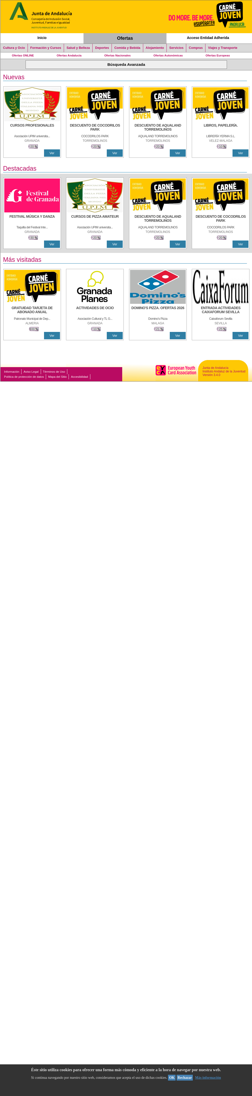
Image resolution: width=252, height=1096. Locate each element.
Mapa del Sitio (57, 376)
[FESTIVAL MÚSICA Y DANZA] (32, 219)
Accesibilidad (79, 376)
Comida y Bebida (127, 48)
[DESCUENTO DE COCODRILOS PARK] (95, 127)
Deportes (102, 48)
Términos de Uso (54, 371)
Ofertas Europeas (218, 55)
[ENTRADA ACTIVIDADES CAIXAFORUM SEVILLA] (220, 310)
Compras (196, 48)
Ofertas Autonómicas (168, 55)
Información (11, 371)
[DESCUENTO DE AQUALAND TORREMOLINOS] (158, 127)
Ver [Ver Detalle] (52, 153)
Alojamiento (155, 48)
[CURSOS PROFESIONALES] (32, 127)
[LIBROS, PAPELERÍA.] (220, 127)
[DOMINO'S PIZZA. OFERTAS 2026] (158, 310)
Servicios (176, 48)
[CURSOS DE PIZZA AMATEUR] (95, 219)
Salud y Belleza (78, 48)
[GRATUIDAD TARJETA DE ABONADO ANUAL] (32, 310)
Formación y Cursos (45, 48)
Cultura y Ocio (14, 48)
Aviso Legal (31, 371)
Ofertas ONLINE (23, 55)
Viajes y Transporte (222, 48)
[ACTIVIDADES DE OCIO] (95, 310)
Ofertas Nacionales (117, 55)
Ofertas (125, 38)
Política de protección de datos (24, 376)
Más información (208, 1078)
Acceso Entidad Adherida (208, 38)
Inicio (42, 38)
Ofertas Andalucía (69, 55)
